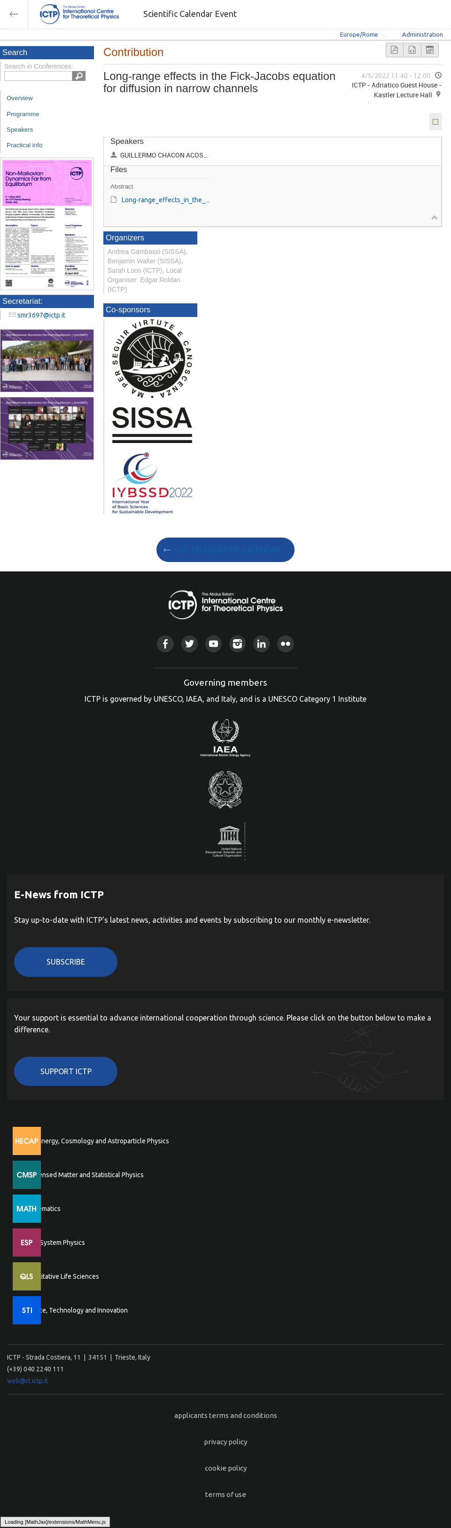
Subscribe (66, 962)
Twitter (189, 643)
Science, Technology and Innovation (75, 1310)
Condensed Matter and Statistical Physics (83, 1175)
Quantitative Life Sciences (61, 1276)
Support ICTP (66, 1071)
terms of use (225, 1494)
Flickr (285, 643)
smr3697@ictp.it (41, 315)
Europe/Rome (359, 34)
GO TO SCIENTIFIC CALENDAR (229, 550)
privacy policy (225, 1442)
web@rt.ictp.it (27, 1381)
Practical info (24, 145)
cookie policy (226, 1468)
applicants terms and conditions (225, 1415)
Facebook (165, 643)
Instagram (237, 643)
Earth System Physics (54, 1242)
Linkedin (261, 643)
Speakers (20, 129)
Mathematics (42, 1208)
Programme (23, 114)
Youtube (213, 643)
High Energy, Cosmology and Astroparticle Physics (96, 1141)
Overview (20, 98)
